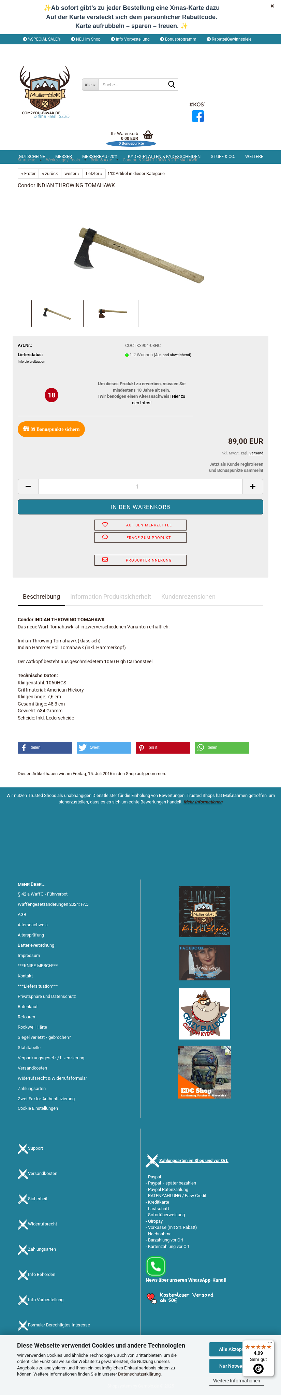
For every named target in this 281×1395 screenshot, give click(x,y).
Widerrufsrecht (42, 1223)
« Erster (28, 173)
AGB (22, 914)
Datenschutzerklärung (139, 1374)
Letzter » (94, 173)
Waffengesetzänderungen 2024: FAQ (53, 904)
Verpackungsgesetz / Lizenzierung (51, 1057)
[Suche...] (90, 84)
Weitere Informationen (236, 1380)
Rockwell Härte (32, 1027)
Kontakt (25, 975)
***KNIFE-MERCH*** (38, 965)
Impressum (29, 955)
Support (35, 1148)
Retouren (26, 1016)
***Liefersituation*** (38, 986)
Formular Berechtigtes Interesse (59, 1324)
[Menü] (270, 1344)
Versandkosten (32, 1068)
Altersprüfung (31, 935)
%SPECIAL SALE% (42, 39)
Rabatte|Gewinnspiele (229, 39)
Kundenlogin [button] (76, 49)
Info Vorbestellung (130, 39)
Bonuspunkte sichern (51, 428)
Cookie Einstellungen (38, 1108)
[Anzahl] (140, 486)
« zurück (50, 173)
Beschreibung (41, 596)
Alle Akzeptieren (237, 1349)
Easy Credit (195, 1195)
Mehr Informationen (202, 801)
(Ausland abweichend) (172, 355)
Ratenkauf (28, 1006)
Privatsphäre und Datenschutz (47, 996)
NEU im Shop (86, 39)
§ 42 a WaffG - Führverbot (43, 894)
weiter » (71, 173)
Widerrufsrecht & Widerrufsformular (52, 1078)
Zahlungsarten (32, 1088)
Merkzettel (113, 49)
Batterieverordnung (36, 945)
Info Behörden (41, 1274)
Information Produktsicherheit (110, 596)
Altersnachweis (33, 924)
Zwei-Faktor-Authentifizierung (46, 1098)
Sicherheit (37, 1198)
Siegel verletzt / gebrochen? (44, 1037)
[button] (37, 49)
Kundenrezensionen (188, 596)
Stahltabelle (29, 1047)
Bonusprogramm (178, 39)
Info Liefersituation (31, 361)
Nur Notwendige (236, 1366)
